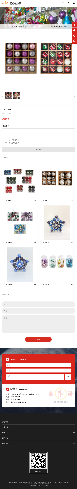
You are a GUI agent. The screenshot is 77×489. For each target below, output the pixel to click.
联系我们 (38, 443)
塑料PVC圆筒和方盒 (19, 26)
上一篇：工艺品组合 (12, 140)
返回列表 (38, 149)
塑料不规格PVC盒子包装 (58, 26)
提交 (38, 339)
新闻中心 (38, 438)
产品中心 (38, 427)
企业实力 (38, 432)
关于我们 (38, 421)
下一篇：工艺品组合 (12, 143)
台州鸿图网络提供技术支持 (38, 485)
